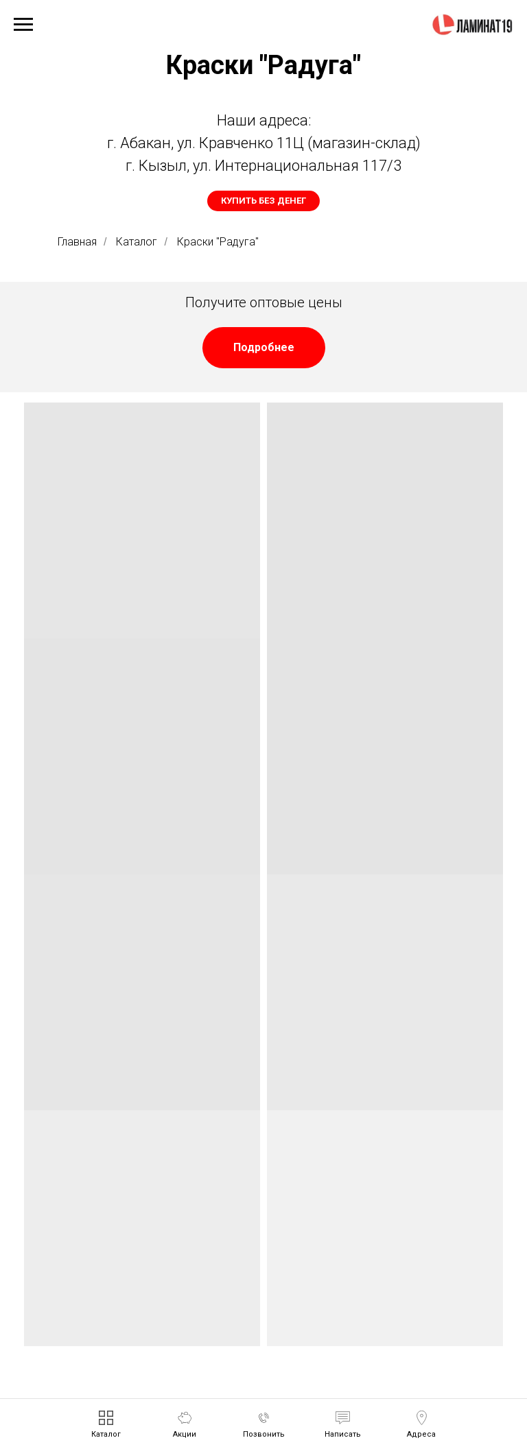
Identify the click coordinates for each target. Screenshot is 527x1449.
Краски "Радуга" (218, 241)
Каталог (136, 241)
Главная (77, 241)
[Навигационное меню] (23, 25)
